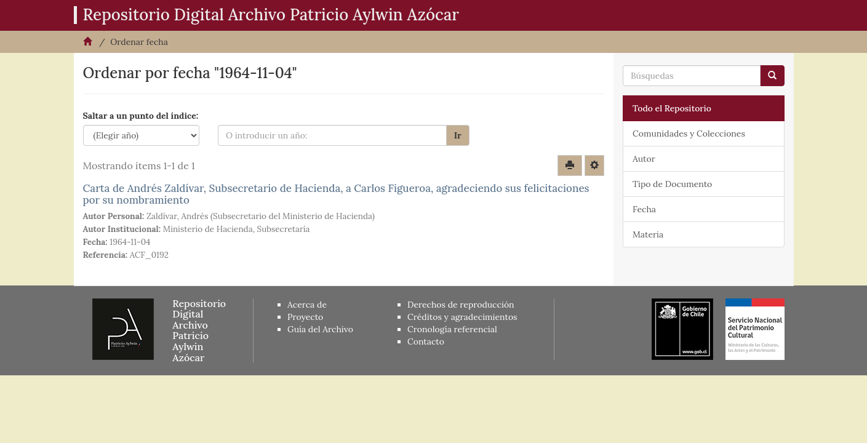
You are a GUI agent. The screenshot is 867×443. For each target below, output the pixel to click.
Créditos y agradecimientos (462, 316)
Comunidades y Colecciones (689, 133)
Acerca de (307, 304)
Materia (648, 234)
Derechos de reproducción (460, 304)
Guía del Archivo (320, 329)
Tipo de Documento (672, 184)
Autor (644, 158)
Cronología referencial (452, 329)
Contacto (425, 341)
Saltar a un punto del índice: (141, 115)
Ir (457, 135)
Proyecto (305, 316)
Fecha (644, 209)
